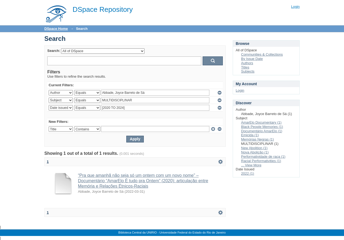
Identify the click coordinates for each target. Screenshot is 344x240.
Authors (247, 63)
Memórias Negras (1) (257, 139)
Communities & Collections (262, 54)
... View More (251, 165)
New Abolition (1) (254, 148)
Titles (245, 67)
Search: (53, 51)
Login (295, 7)
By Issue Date (252, 59)
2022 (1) (247, 173)
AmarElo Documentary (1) (261, 122)
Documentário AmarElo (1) (261, 131)
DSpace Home (56, 29)
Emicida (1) (250, 135)
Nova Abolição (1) (255, 152)
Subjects (248, 71)
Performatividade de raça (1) (263, 157)
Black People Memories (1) (262, 127)
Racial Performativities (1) (261, 161)
